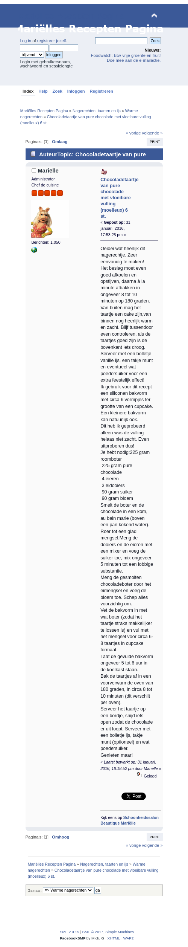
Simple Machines (119, 932)
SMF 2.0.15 (69, 932)
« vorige (133, 133)
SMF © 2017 (92, 932)
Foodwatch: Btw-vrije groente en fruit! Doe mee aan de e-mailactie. (126, 58)
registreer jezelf (51, 40)
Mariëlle (48, 170)
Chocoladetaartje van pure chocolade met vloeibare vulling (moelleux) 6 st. (119, 198)
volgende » (152, 133)
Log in (26, 40)
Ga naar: (35, 890)
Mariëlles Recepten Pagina (71, 16)
